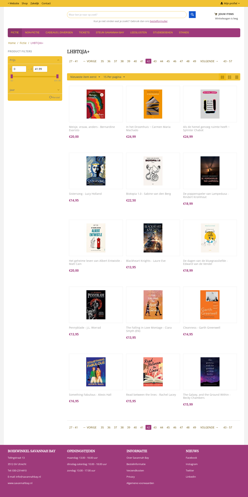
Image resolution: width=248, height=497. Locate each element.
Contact (46, 3)
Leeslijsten (138, 32)
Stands (184, 32)
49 (194, 61)
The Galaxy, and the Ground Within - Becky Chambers (207, 396)
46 (174, 61)
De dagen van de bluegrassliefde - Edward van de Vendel (205, 262)
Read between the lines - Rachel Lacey (151, 394)
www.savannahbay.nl (20, 483)
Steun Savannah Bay (110, 32)
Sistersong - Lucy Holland (85, 194)
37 (115, 61)
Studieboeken (163, 32)
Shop (25, 3)
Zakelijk (34, 3)
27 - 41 (73, 61)
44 (161, 61)
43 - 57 (227, 61)
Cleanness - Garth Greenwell (201, 327)
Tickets (84, 32)
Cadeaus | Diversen (59, 32)
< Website (13, 3)
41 (141, 61)
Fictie (15, 32)
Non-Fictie (32, 32)
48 (187, 61)
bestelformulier (159, 21)
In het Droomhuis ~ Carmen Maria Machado (148, 128)
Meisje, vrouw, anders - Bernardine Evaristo (92, 128)
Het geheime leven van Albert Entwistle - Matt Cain (95, 262)
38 (122, 61)
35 (102, 61)
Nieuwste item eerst (85, 77)
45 (168, 61)
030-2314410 (19, 470)
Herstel (56, 97)
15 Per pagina (114, 77)
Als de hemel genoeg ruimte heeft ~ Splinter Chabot (206, 128)
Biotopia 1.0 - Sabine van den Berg (148, 194)
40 (135, 61)
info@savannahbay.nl (28, 476)
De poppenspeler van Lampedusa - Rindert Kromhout (206, 195)
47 (181, 61)
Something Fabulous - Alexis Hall (90, 394)
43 (155, 61)
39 (128, 61)
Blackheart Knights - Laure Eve (146, 261)
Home (12, 43)
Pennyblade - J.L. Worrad (85, 327)
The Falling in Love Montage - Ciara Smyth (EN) (149, 329)
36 (108, 61)
